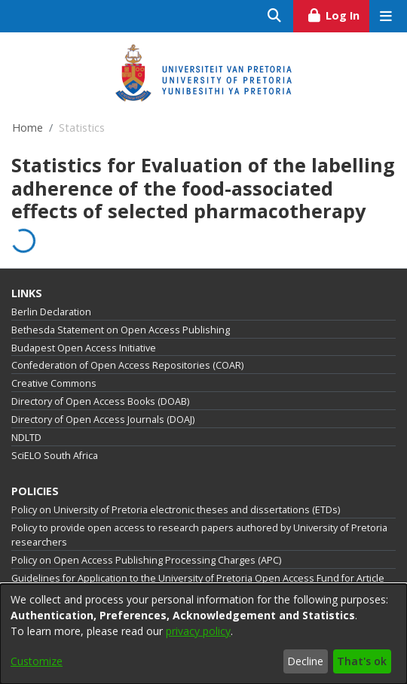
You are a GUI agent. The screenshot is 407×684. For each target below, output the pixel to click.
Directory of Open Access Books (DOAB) (100, 401)
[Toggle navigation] (385, 16)
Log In (338, 14)
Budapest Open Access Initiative (83, 348)
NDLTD (26, 437)
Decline (305, 661)
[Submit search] (274, 16)
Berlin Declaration (51, 312)
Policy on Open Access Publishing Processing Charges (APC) (146, 560)
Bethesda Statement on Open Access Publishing (120, 330)
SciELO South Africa (54, 455)
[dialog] (203, 634)
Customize (37, 661)
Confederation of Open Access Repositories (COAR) (127, 365)
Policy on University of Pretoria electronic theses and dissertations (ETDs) (175, 509)
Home (27, 127)
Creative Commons (53, 383)
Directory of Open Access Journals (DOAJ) (102, 419)
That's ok (362, 661)
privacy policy (198, 631)
